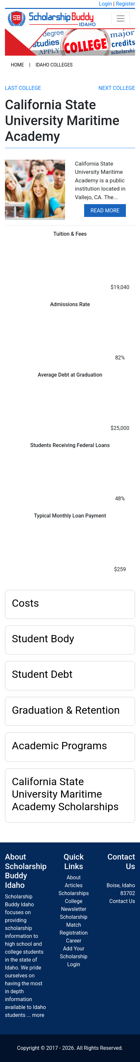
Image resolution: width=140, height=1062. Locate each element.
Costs (25, 603)
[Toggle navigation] (120, 18)
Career (74, 941)
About (74, 877)
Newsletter (73, 909)
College (73, 901)
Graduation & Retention (66, 710)
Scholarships (73, 893)
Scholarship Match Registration (73, 925)
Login (105, 4)
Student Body (43, 638)
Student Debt (42, 674)
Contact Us (122, 901)
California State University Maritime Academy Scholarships (65, 794)
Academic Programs (59, 745)
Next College (117, 88)
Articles (73, 885)
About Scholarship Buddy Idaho (26, 871)
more (38, 1015)
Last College (23, 88)
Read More (105, 210)
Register (125, 4)
